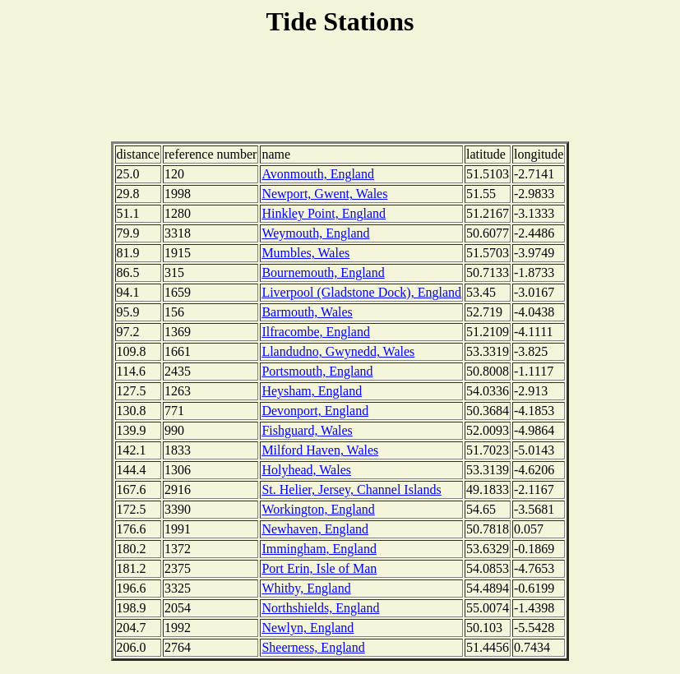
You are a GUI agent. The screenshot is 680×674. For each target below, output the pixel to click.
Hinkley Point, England (323, 213)
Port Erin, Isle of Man (319, 568)
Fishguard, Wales (306, 430)
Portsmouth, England (316, 371)
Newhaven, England (314, 529)
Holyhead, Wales (306, 470)
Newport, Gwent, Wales (324, 194)
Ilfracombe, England (315, 332)
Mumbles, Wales (305, 253)
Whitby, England (305, 588)
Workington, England (317, 509)
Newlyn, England (307, 628)
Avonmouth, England (317, 174)
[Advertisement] (340, 91)
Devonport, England (314, 411)
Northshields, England (320, 608)
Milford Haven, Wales (319, 450)
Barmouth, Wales (306, 312)
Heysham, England (311, 391)
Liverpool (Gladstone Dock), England (361, 292)
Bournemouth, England (322, 272)
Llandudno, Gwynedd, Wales (337, 351)
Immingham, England (319, 549)
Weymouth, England (315, 233)
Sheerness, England (312, 647)
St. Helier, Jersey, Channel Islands (351, 489)
